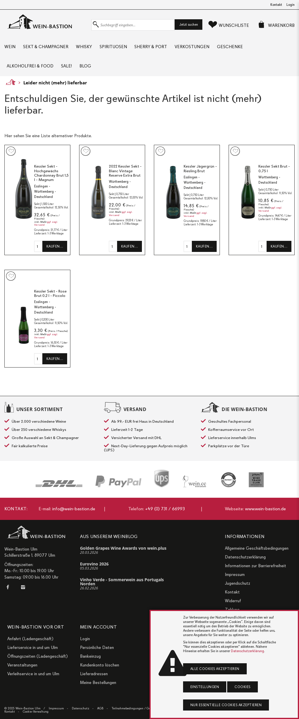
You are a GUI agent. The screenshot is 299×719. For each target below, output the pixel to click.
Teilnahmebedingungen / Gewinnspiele (138, 708)
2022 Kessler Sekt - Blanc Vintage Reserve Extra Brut (125, 171)
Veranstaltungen (22, 665)
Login (290, 5)
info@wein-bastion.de (73, 509)
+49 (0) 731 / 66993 (165, 509)
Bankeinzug (90, 656)
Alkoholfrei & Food (30, 66)
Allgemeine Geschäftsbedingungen (256, 548)
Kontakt (276, 5)
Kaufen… (54, 247)
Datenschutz (80, 708)
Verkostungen (192, 46)
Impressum (235, 574)
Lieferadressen (94, 673)
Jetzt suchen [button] (188, 24)
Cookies (242, 687)
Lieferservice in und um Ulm (32, 647)
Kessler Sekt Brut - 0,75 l (274, 168)
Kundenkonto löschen (99, 665)
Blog (85, 66)
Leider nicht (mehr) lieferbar (55, 83)
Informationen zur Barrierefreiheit (255, 565)
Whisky (84, 46)
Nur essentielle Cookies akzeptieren (226, 705)
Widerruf (233, 600)
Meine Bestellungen (98, 682)
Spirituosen (113, 46)
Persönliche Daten (97, 647)
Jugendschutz (237, 583)
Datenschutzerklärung (245, 557)
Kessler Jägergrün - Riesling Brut (200, 168)
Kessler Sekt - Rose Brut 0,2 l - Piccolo (50, 293)
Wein (9, 46)
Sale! (66, 66)
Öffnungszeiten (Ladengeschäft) (37, 656)
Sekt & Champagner (45, 46)
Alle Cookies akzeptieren (214, 669)
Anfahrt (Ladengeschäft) (30, 638)
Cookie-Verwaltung (35, 711)
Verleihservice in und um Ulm (33, 673)
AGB (100, 708)
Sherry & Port (151, 46)
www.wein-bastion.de (265, 509)
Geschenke (230, 46)
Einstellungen (204, 687)
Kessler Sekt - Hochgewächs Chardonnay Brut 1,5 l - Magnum (51, 173)
